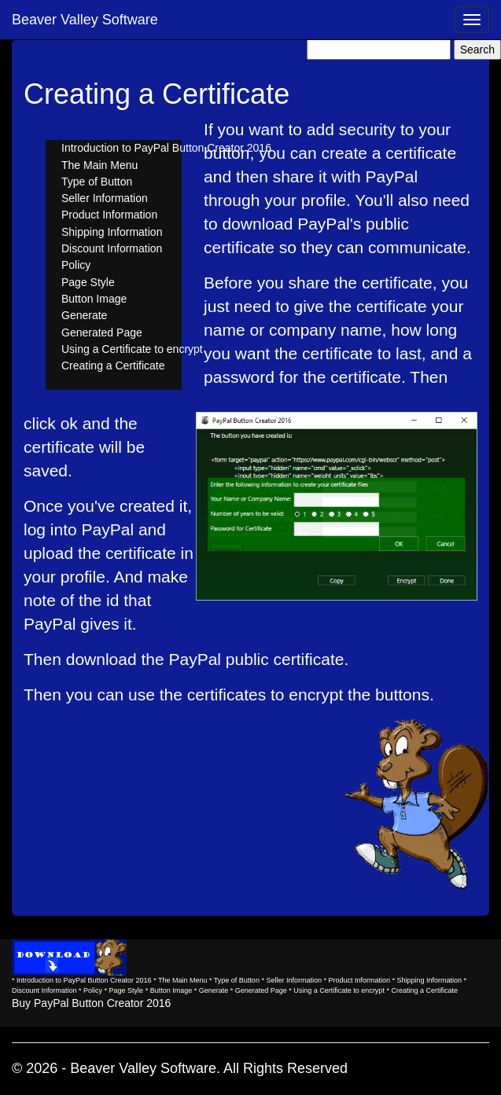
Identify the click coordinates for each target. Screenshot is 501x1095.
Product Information (109, 214)
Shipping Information (111, 232)
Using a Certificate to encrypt (132, 349)
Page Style (88, 282)
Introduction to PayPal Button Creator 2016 (166, 147)
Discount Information (111, 248)
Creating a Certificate (113, 365)
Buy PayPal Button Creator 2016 (91, 1003)
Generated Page (101, 332)
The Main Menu (99, 165)
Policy (75, 265)
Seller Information (104, 198)
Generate (84, 315)
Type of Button (96, 181)
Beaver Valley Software (85, 20)
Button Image (94, 298)
